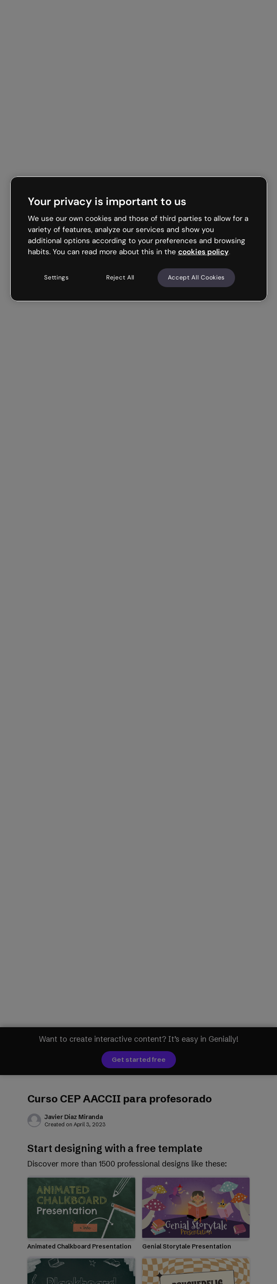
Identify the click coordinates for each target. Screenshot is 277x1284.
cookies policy (203, 251)
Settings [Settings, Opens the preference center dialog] (56, 277)
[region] (138, 238)
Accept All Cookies (196, 277)
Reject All (120, 277)
